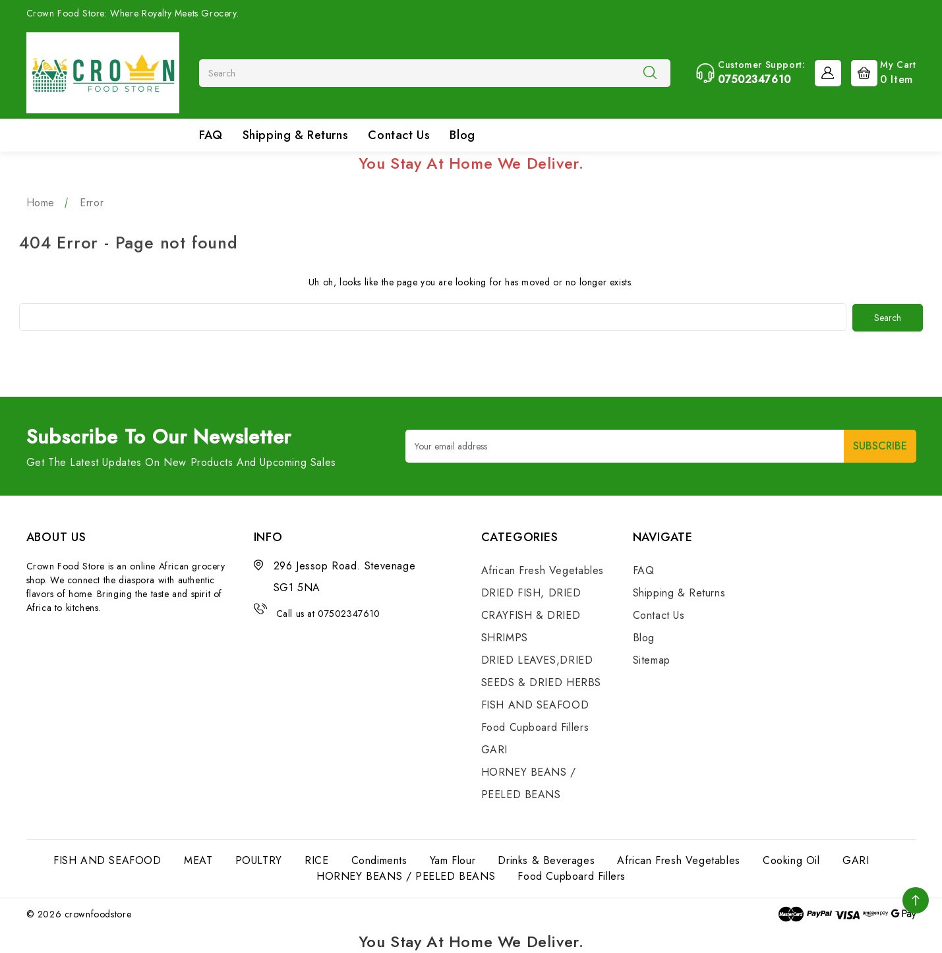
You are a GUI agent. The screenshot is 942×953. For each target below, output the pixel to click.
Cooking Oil (791, 859)
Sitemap (651, 659)
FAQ (211, 135)
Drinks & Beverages (546, 859)
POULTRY (258, 859)
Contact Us (399, 135)
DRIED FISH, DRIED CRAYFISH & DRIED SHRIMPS (531, 615)
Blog (462, 135)
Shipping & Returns (296, 135)
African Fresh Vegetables (542, 569)
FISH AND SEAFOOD (535, 704)
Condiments (379, 859)
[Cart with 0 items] (880, 71)
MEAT (198, 859)
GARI (494, 749)
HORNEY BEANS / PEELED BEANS (405, 875)
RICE (316, 859)
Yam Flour (452, 859)
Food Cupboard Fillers (535, 726)
